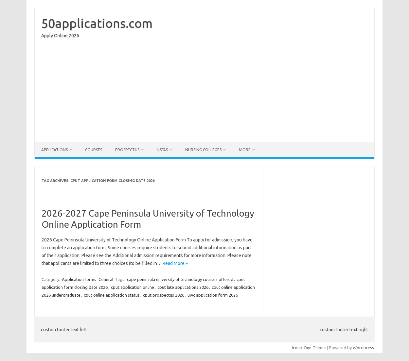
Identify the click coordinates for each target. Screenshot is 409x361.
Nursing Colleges (203, 150)
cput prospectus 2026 (163, 295)
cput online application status (112, 295)
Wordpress (363, 347)
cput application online (132, 287)
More (245, 150)
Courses (93, 150)
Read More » (175, 263)
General (105, 279)
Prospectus (127, 150)
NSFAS (162, 150)
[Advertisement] (204, 92)
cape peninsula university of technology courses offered (180, 279)
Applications (54, 150)
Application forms (79, 279)
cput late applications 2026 (182, 287)
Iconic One (301, 347)
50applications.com (96, 23)
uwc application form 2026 (212, 295)
